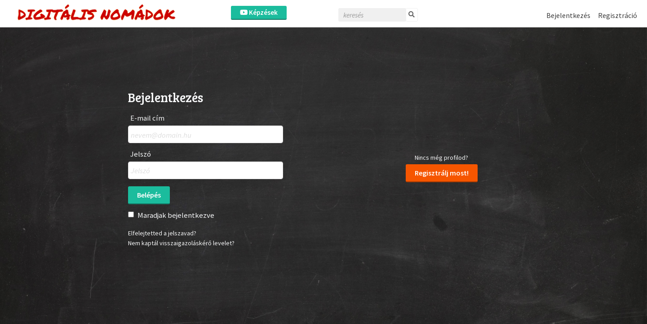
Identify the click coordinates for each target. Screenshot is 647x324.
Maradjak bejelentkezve (175, 215)
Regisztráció (617, 15)
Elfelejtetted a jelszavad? (162, 233)
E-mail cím (147, 118)
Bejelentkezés (568, 15)
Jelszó (140, 154)
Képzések (259, 12)
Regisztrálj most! (442, 172)
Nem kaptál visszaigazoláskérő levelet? (181, 243)
